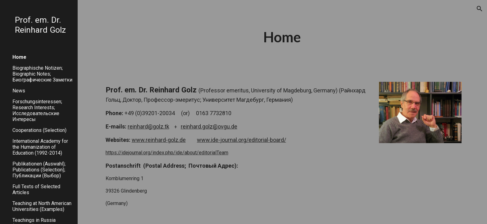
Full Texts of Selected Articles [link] (36, 189)
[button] (479, 8)
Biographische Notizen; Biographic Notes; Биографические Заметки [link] (42, 74)
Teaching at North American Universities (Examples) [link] (41, 206)
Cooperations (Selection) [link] (39, 130)
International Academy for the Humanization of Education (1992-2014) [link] (40, 147)
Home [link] (19, 57)
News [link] (18, 91)
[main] (282, 37)
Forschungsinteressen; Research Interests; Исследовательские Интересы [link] (37, 110)
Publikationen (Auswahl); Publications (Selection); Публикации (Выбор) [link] (39, 170)
